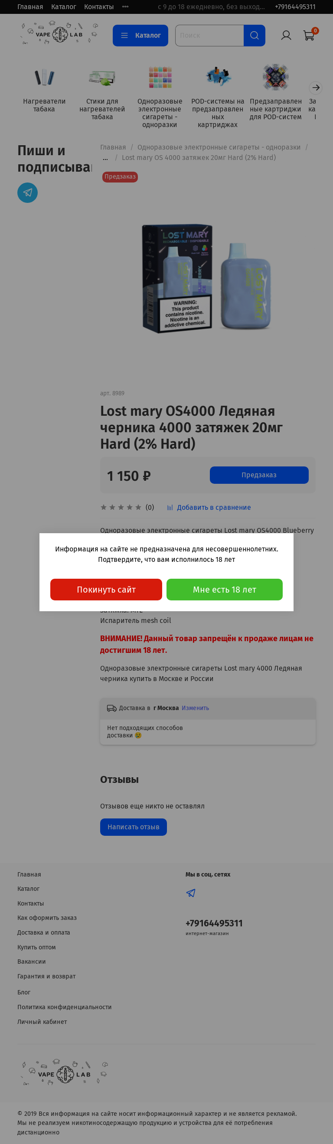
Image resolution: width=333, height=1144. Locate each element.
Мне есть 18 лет (224, 589)
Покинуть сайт (106, 589)
